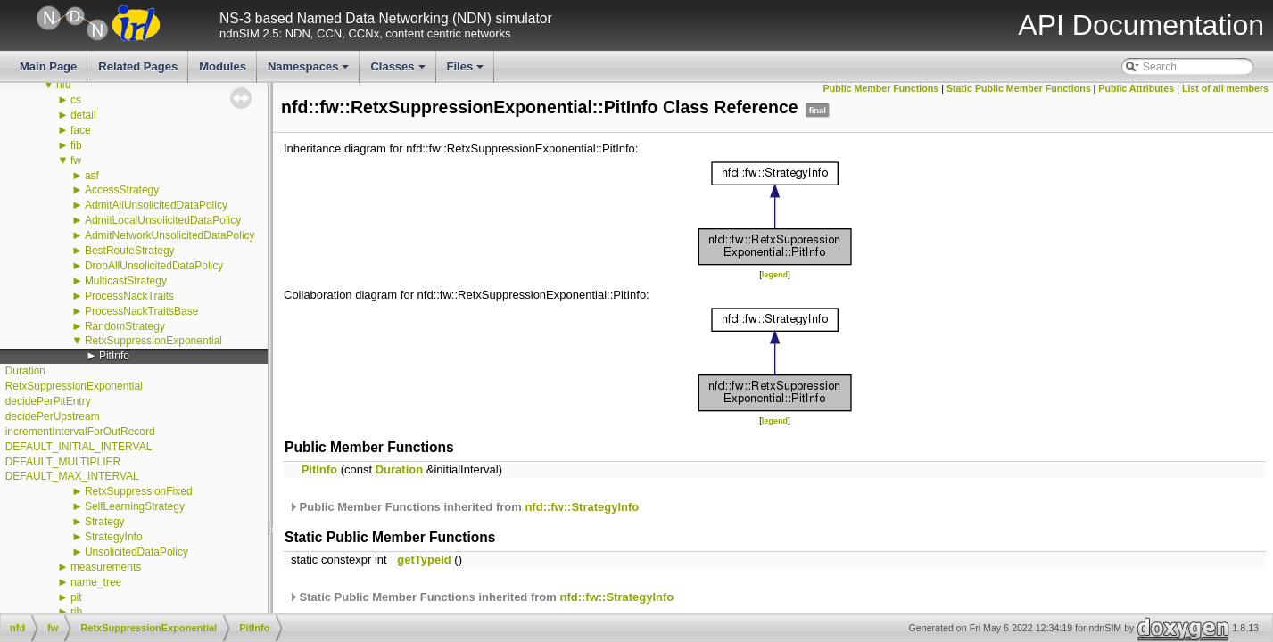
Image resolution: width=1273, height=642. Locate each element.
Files (467, 71)
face (80, 130)
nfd (63, 84)
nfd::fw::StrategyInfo (582, 507)
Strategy (105, 521)
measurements (105, 567)
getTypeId (424, 559)
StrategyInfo (114, 537)
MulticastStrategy (126, 281)
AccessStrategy (122, 190)
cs (75, 100)
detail (83, 115)
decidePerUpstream (52, 416)
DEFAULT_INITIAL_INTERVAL (79, 446)
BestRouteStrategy (130, 250)
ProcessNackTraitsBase (142, 311)
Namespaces (310, 71)
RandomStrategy (125, 326)
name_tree (95, 582)
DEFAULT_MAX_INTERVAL (72, 476)
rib (76, 611)
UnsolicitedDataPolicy (136, 552)
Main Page (48, 66)
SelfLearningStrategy (135, 506)
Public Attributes (1136, 88)
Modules (222, 66)
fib (76, 145)
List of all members (1225, 88)
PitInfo (114, 356)
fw (75, 160)
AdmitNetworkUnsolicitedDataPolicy (170, 235)
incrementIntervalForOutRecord (80, 431)
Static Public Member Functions (1018, 88)
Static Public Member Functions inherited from (481, 597)
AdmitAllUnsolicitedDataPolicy (156, 205)
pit (76, 597)
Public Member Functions (881, 88)
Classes (398, 71)
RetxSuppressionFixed (139, 491)
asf (92, 175)
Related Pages (138, 66)
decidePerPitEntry (48, 401)
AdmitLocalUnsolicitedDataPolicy (163, 220)
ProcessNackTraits (129, 296)
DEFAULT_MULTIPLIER (63, 462)
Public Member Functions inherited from (463, 507)
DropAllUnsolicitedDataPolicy (154, 265)
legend (775, 274)
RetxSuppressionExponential (153, 340)
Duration (25, 371)
